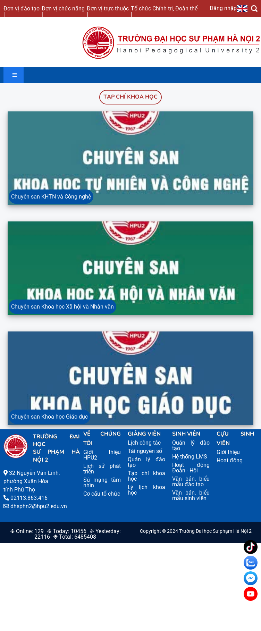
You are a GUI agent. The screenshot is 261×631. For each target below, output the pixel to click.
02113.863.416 (29, 498)
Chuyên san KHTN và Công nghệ (51, 196)
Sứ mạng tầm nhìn (102, 483)
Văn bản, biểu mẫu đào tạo (191, 482)
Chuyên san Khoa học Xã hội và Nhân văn (62, 306)
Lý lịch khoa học (146, 490)
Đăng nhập (223, 8)
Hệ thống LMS (189, 456)
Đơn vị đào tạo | (21, 11)
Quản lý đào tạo (146, 462)
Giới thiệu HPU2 (102, 455)
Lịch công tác (144, 442)
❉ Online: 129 (27, 531)
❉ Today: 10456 (66, 531)
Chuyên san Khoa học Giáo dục (49, 416)
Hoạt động (230, 460)
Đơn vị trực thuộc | (108, 11)
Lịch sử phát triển (102, 469)
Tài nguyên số (145, 451)
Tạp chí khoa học (130, 97)
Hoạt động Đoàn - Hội (191, 468)
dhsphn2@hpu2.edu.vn (38, 506)
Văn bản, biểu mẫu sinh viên (191, 495)
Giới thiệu (228, 452)
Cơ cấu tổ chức (101, 493)
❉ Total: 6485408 (74, 536)
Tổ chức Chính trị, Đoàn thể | (164, 11)
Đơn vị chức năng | (63, 11)
